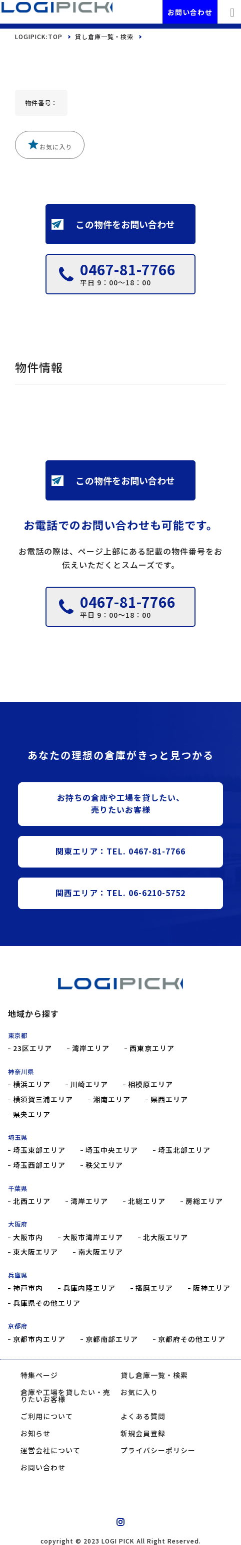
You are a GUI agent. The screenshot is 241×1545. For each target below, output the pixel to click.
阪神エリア (211, 1288)
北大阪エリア (165, 1237)
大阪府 (18, 1224)
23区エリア (32, 1048)
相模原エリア (150, 1084)
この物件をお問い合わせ (114, 224)
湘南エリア (111, 1099)
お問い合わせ (190, 12)
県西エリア (169, 1099)
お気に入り (50, 145)
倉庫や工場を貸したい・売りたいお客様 (65, 1395)
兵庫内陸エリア (89, 1288)
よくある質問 (143, 1416)
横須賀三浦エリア (43, 1099)
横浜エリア (31, 1084)
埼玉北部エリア (184, 1150)
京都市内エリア (39, 1339)
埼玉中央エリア (112, 1150)
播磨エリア (154, 1288)
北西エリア (31, 1201)
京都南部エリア (112, 1339)
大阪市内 (28, 1237)
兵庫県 (18, 1275)
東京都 (18, 1036)
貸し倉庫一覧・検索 (104, 36)
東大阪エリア (35, 1252)
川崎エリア (89, 1084)
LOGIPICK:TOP (38, 36)
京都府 (18, 1326)
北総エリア (147, 1201)
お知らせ (35, 1433)
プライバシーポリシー (158, 1450)
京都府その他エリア (192, 1339)
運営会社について (50, 1450)
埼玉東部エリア (39, 1150)
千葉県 (18, 1188)
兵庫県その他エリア (46, 1303)
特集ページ (39, 1375)
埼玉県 (18, 1137)
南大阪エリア (100, 1252)
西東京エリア (152, 1048)
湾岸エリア (91, 1048)
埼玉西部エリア (39, 1165)
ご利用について (46, 1416)
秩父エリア (104, 1165)
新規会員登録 (143, 1433)
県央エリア (31, 1114)
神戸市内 (28, 1288)
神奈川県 (21, 1072)
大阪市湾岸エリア (93, 1237)
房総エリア (204, 1201)
